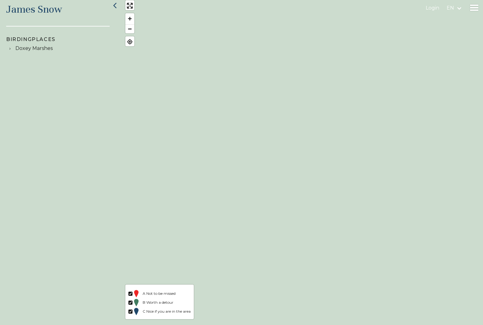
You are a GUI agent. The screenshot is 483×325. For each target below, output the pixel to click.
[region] (301, 162)
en (450, 8)
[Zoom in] (127, 21)
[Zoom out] (127, 31)
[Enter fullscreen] (127, 8)
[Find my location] (127, 44)
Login (432, 8)
